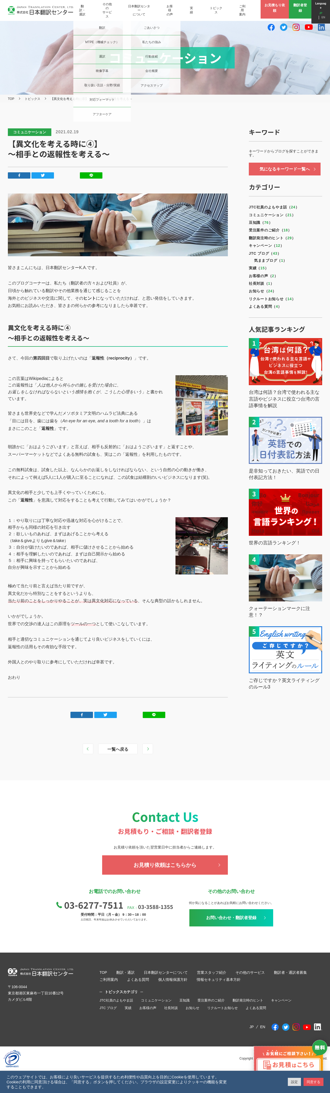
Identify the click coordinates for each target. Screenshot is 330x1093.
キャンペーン (281, 1000)
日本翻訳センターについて (166, 972)
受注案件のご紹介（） (270, 230)
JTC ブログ (108, 1008)
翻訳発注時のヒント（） (272, 238)
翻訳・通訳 (125, 972)
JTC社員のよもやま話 (116, 1000)
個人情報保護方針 (173, 979)
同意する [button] (313, 1082)
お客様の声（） (263, 276)
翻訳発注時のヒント (248, 1000)
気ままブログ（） (270, 260)
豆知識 (184, 1000)
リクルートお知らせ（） (272, 299)
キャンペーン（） (266, 245)
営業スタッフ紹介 (211, 972)
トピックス (32, 99)
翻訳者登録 (298, 10)
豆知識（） (261, 222)
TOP (11, 99)
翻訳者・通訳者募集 (290, 972)
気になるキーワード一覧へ (285, 169)
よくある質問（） (265, 306)
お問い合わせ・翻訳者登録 (231, 917)
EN (325, 11)
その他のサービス (250, 972)
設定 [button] (294, 1082)
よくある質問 (138, 979)
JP (315, 11)
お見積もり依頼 (270, 10)
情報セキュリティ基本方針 (219, 979)
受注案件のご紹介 (211, 1000)
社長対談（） (261, 283)
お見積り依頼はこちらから (165, 865)
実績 (128, 1008)
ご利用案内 (109, 979)
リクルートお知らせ (222, 1008)
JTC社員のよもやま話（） (274, 207)
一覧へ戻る (117, 749)
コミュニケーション (156, 1000)
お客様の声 (147, 1008)
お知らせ (192, 1008)
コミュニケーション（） (272, 215)
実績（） (259, 268)
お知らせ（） (262, 291)
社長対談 (171, 1008)
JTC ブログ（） (265, 253)
